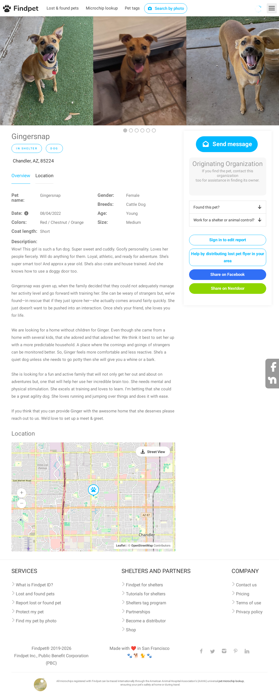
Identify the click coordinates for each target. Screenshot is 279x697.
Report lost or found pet (38, 602)
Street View (156, 452)
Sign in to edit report (227, 239)
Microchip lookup (102, 8)
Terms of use (248, 602)
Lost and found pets (35, 593)
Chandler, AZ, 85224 (33, 161)
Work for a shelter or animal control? (228, 220)
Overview (20, 175)
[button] (89, 484)
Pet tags (132, 8)
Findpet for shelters (144, 584)
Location (44, 175)
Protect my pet (30, 611)
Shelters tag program (146, 602)
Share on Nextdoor (227, 288)
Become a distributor (146, 620)
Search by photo (165, 8)
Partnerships (138, 611)
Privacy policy (249, 611)
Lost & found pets (63, 8)
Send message (227, 144)
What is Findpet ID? (34, 584)
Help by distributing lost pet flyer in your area (227, 257)
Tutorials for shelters (145, 593)
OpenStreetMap (142, 545)
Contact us (246, 584)
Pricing (242, 593)
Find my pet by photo (36, 620)
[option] (46, 70)
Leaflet (121, 545)
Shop (131, 629)
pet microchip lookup (231, 681)
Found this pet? (228, 207)
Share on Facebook (227, 274)
